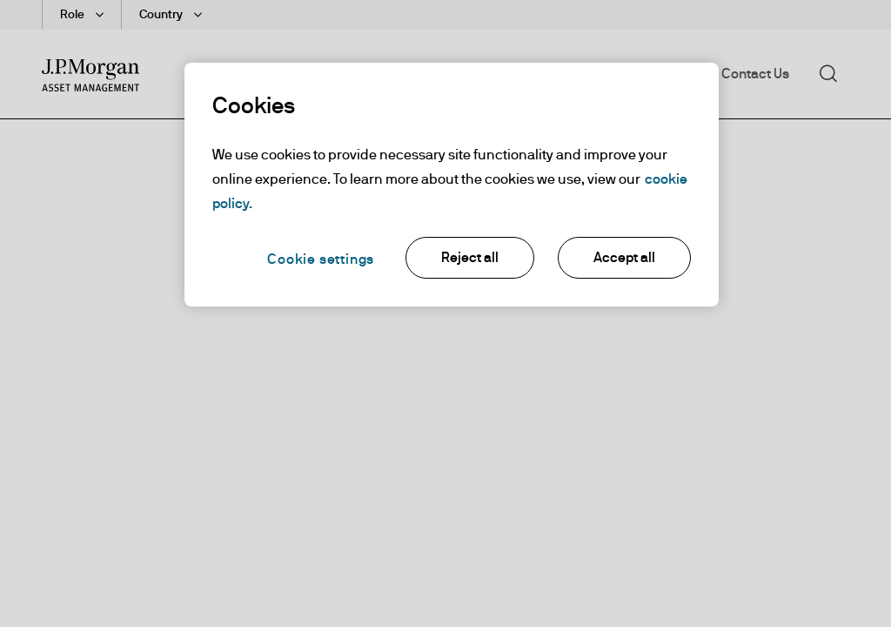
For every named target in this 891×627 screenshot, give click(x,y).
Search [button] (834, 72)
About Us (666, 74)
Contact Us (755, 74)
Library (588, 74)
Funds (293, 74)
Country (162, 15)
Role (73, 15)
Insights (514, 74)
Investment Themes (401, 74)
